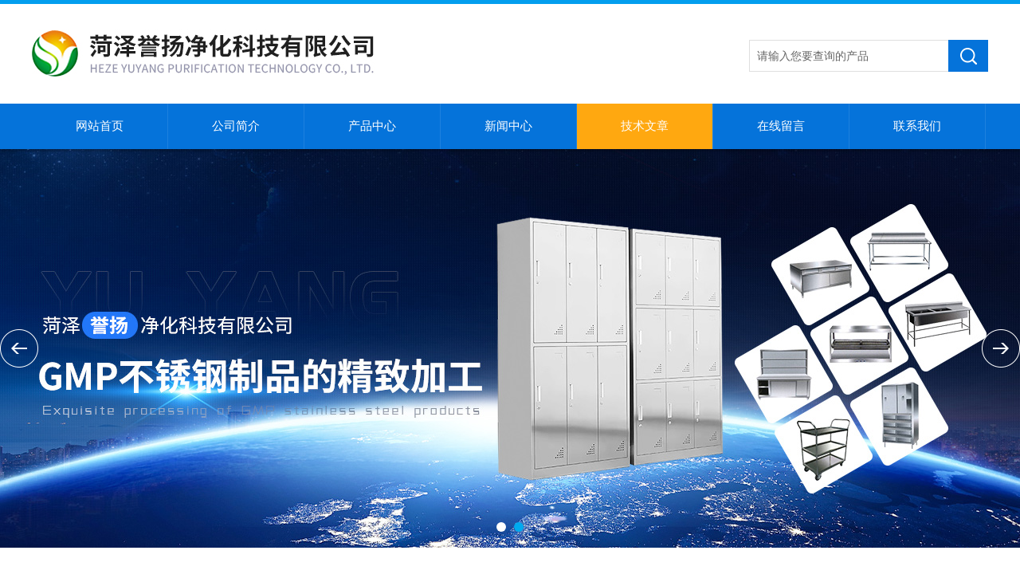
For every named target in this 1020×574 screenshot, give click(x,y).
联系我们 (917, 126)
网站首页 (100, 126)
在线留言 (781, 126)
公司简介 (236, 126)
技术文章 (645, 126)
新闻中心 (508, 126)
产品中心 (372, 126)
